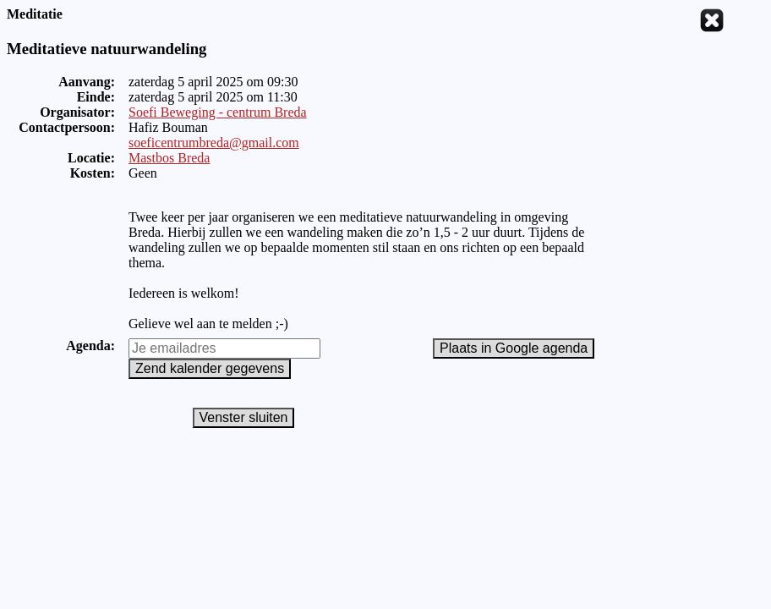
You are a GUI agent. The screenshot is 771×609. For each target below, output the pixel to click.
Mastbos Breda (169, 158)
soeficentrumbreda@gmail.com (213, 142)
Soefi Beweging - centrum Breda (217, 112)
